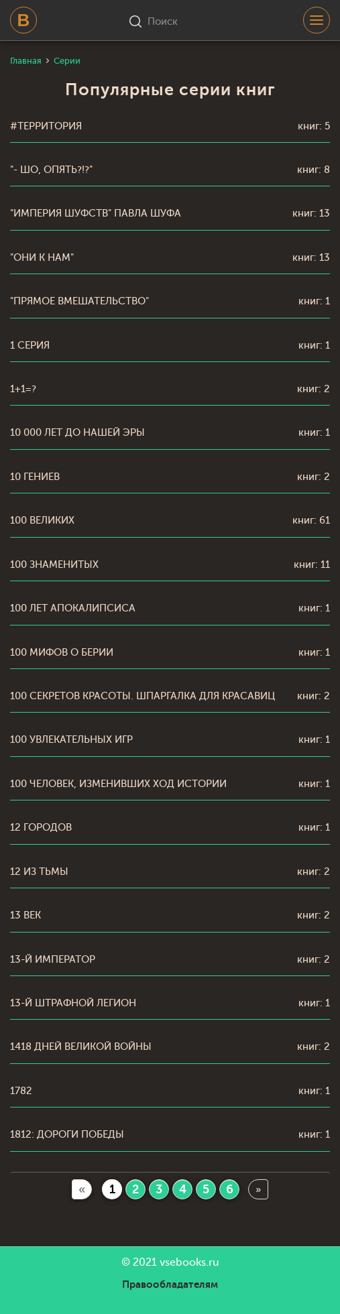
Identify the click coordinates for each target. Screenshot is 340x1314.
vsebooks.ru (189, 1262)
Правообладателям (170, 1284)
